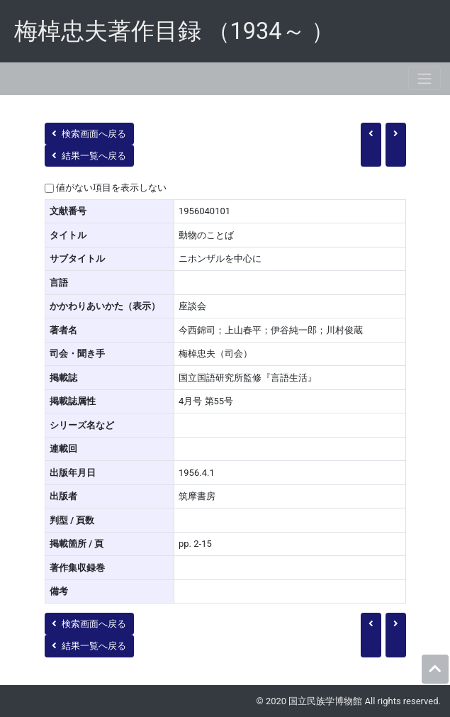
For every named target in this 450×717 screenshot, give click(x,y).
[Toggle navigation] (424, 78)
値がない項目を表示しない (111, 187)
